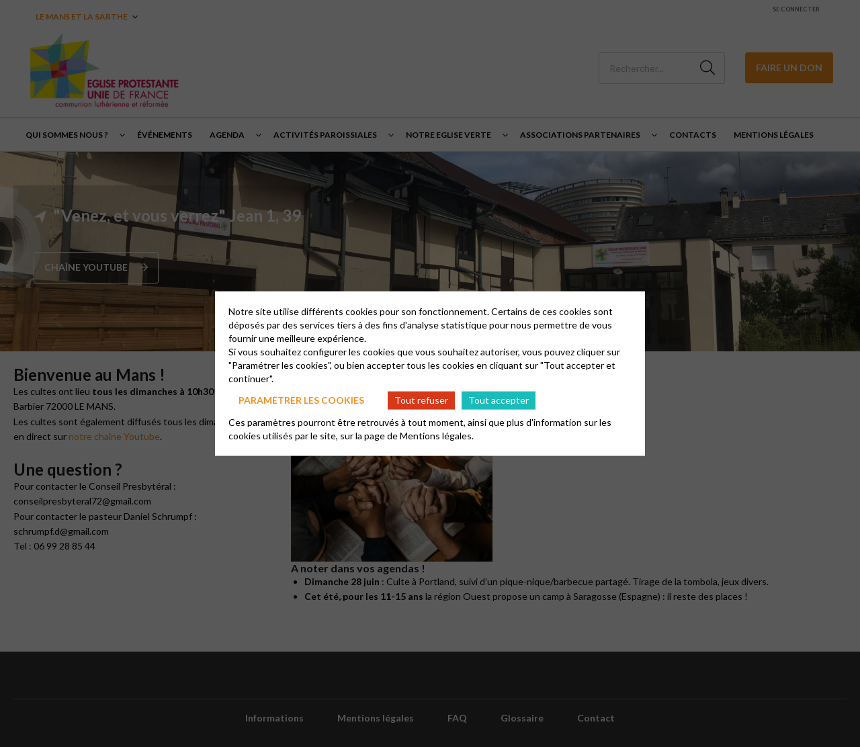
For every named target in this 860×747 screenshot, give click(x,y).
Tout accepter (498, 400)
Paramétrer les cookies (301, 400)
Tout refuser (421, 400)
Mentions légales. (437, 435)
